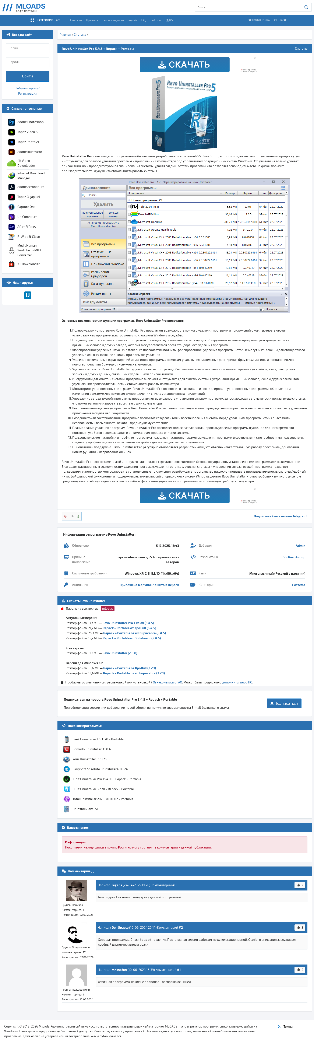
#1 (179, 970)
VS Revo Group (294, 557)
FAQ (143, 20)
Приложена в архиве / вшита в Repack (149, 585)
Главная (65, 34)
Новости (76, 20)
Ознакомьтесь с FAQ (167, 682)
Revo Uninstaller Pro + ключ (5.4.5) (128, 623)
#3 (174, 885)
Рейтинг (156, 20)
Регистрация (27, 93)
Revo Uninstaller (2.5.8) (119, 653)
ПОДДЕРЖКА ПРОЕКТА (267, 20)
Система (80, 34)
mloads (107, 608)
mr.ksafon (119, 970)
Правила (92, 20)
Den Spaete (120, 927)
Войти (27, 76)
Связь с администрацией (119, 20)
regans (117, 885)
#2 (181, 927)
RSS (170, 20)
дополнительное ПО (237, 682)
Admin (300, 545)
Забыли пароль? (27, 88)
